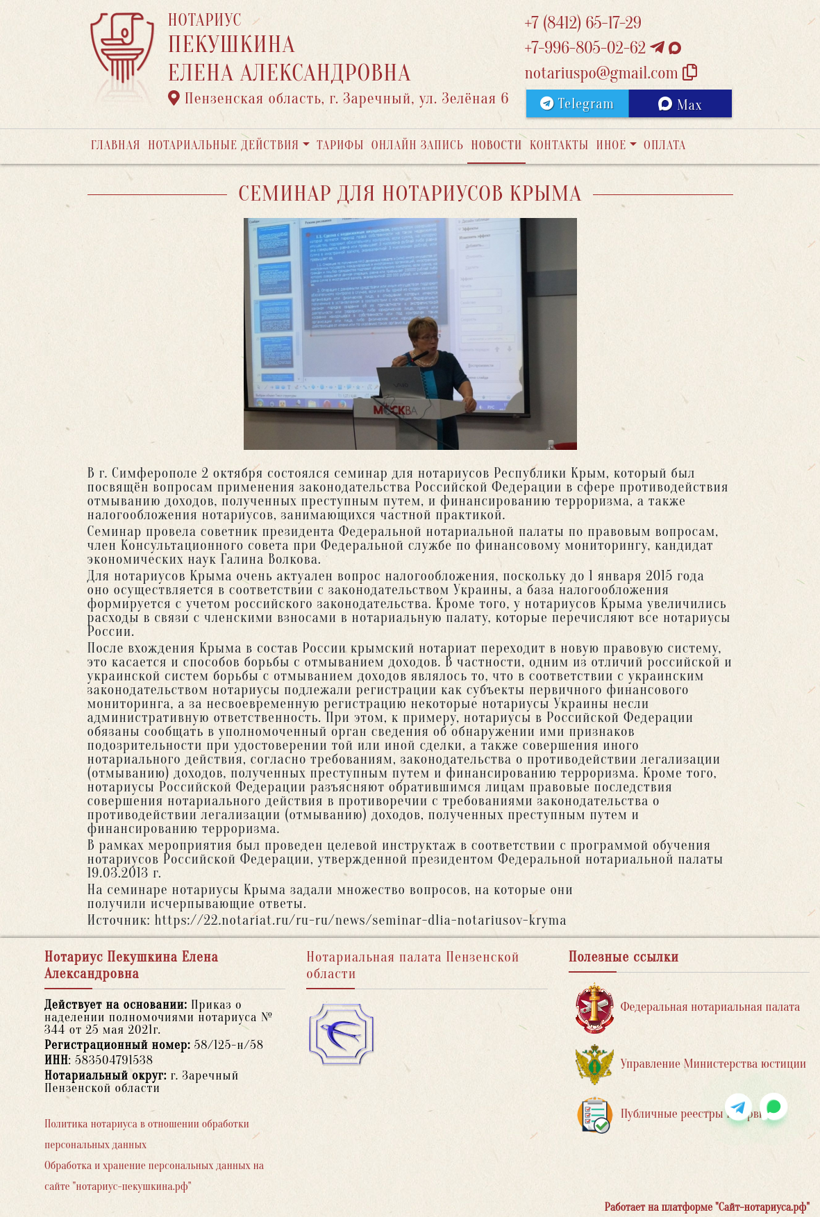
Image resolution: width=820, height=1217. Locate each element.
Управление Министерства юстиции (691, 1064)
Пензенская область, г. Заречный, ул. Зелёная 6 (339, 99)
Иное (611, 145)
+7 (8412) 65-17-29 (583, 23)
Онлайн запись (417, 145)
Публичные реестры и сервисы (677, 1115)
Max (680, 104)
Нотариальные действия (223, 145)
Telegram (577, 104)
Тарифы (340, 145)
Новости (496, 145)
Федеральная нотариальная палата (688, 1007)
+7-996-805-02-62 (603, 48)
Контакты (559, 145)
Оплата (665, 145)
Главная (116, 145)
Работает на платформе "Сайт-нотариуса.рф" (707, 1207)
